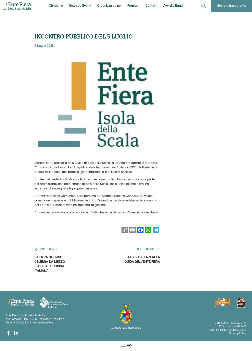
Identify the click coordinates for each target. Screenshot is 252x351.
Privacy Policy (237, 333)
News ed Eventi (80, 5)
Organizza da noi (109, 5)
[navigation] (203, 6)
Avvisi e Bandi (173, 5)
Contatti (151, 5)
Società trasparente (231, 5)
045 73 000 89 (19, 322)
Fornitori (133, 5)
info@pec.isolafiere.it (43, 322)
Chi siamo (56, 5)
